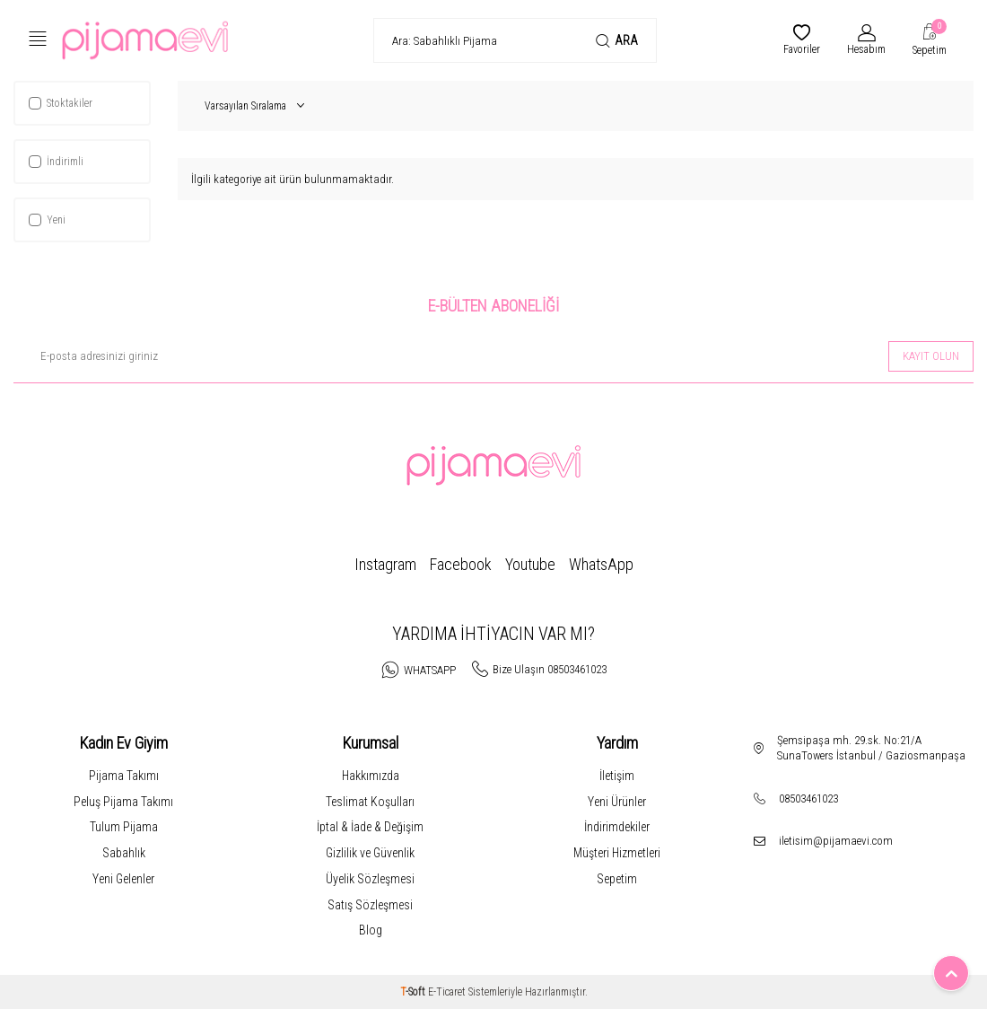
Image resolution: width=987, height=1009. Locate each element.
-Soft (414, 992)
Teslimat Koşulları (370, 801)
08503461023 (808, 798)
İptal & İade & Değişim (370, 827)
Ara (617, 40)
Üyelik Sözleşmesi (370, 879)
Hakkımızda (370, 775)
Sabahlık (123, 853)
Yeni (47, 220)
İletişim (616, 775)
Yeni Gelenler (123, 879)
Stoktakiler (60, 103)
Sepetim (617, 879)
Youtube (530, 564)
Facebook (461, 564)
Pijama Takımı (124, 775)
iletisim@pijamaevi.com (836, 840)
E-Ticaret (447, 992)
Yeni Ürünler (617, 801)
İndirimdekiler (617, 827)
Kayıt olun (931, 356)
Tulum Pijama (124, 827)
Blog (370, 930)
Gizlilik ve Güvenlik (370, 853)
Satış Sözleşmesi (370, 905)
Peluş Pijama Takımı (123, 801)
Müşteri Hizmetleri (616, 853)
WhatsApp (601, 564)
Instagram (385, 564)
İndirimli (56, 161)
